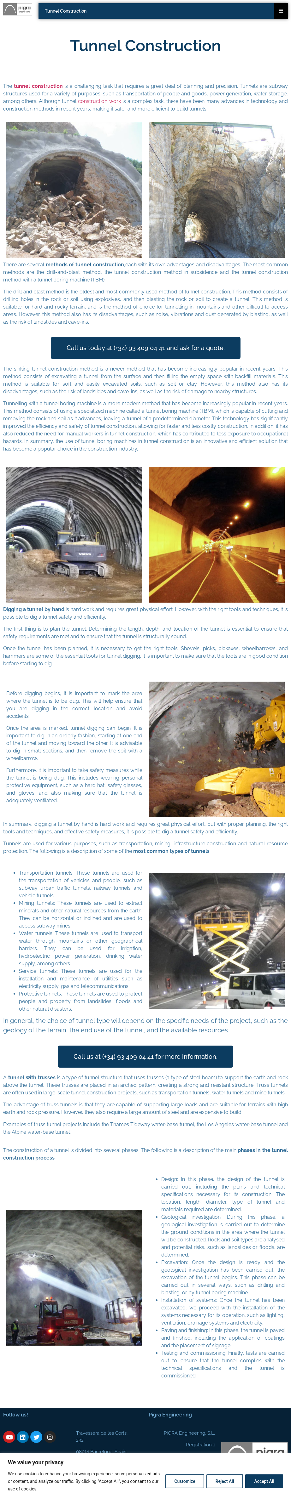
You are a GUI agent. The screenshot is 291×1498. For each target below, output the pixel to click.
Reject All (223, 1481)
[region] (145, 1475)
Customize (182, 1481)
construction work (99, 101)
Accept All (264, 1481)
